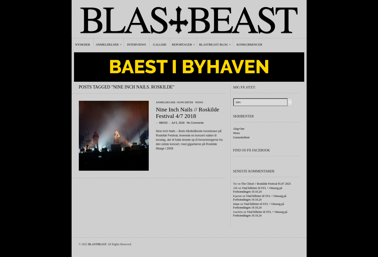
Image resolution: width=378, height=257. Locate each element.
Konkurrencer (249, 44)
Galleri (159, 44)
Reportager (182, 44)
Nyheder (82, 44)
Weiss (199, 102)
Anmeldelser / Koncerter (174, 102)
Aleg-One (238, 128)
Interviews (136, 44)
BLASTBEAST (97, 244)
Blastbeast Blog (213, 44)
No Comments (195, 122)
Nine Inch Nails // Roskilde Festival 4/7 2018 (187, 112)
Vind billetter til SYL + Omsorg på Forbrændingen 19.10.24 (257, 189)
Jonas (236, 204)
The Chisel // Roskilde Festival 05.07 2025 (266, 183)
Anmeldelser (107, 44)
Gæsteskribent (241, 137)
